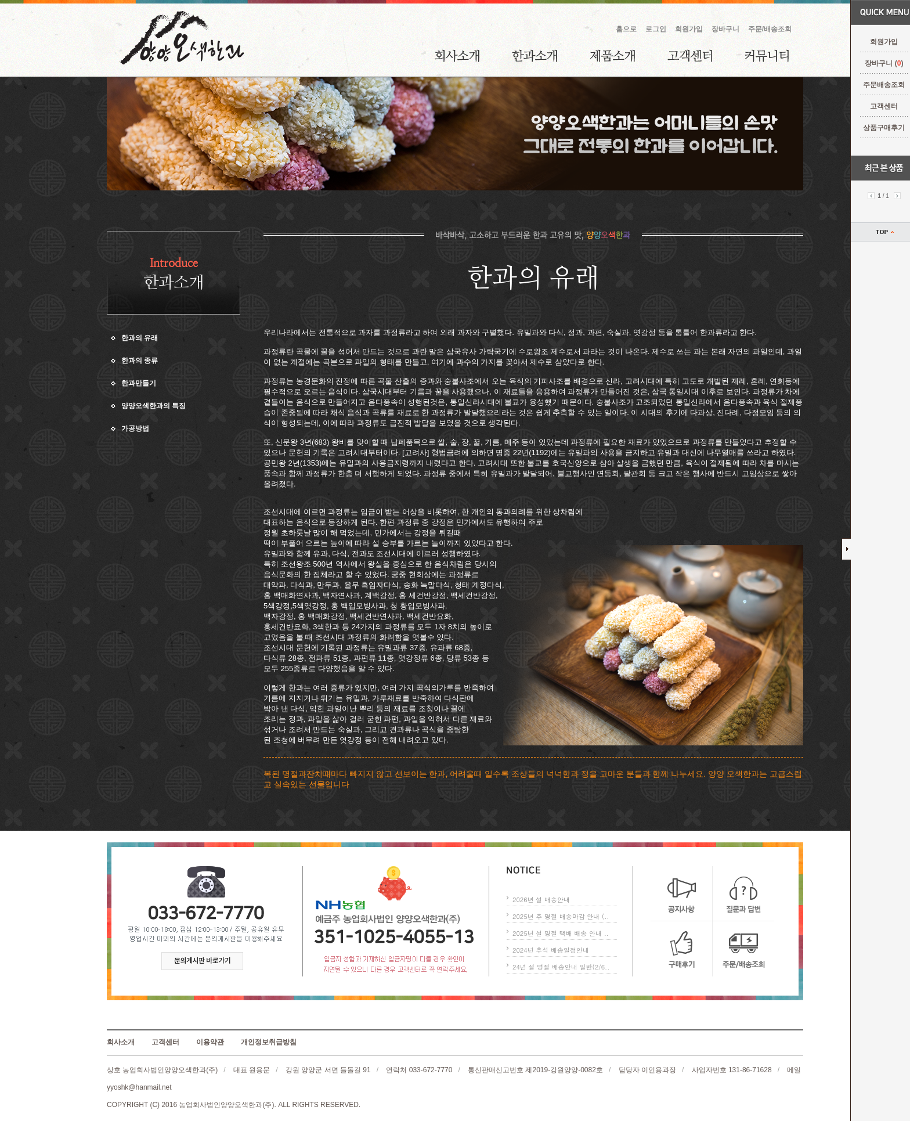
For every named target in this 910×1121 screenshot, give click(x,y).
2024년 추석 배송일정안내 (550, 950)
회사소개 (457, 55)
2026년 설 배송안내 (541, 899)
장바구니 (725, 29)
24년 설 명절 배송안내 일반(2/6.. (560, 967)
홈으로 (626, 29)
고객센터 (877, 106)
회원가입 (877, 42)
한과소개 (534, 55)
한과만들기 (138, 383)
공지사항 (682, 893)
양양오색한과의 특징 (153, 406)
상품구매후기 (877, 128)
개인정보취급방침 (269, 1042)
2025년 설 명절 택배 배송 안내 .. (560, 933)
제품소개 (612, 55)
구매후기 (682, 948)
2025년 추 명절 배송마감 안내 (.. (560, 916)
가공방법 (135, 428)
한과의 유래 (139, 338)
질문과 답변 (743, 893)
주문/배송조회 (770, 29)
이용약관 (210, 1042)
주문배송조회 (877, 85)
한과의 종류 (139, 360)
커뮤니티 (767, 55)
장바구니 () (876, 63)
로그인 (655, 29)
